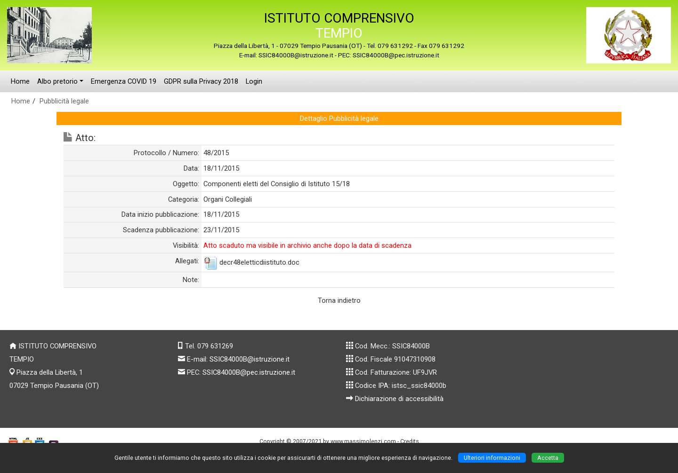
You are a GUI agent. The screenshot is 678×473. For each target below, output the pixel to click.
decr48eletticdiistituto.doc (259, 262)
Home (20, 81)
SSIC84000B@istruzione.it (250, 359)
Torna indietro (339, 300)
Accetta (547, 457)
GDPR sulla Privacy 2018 (201, 81)
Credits (409, 441)
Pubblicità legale (64, 101)
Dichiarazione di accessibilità (399, 398)
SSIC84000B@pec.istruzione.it (248, 372)
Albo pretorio (57, 81)
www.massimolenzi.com (363, 441)
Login (254, 81)
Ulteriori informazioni (492, 457)
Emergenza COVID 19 (123, 81)
